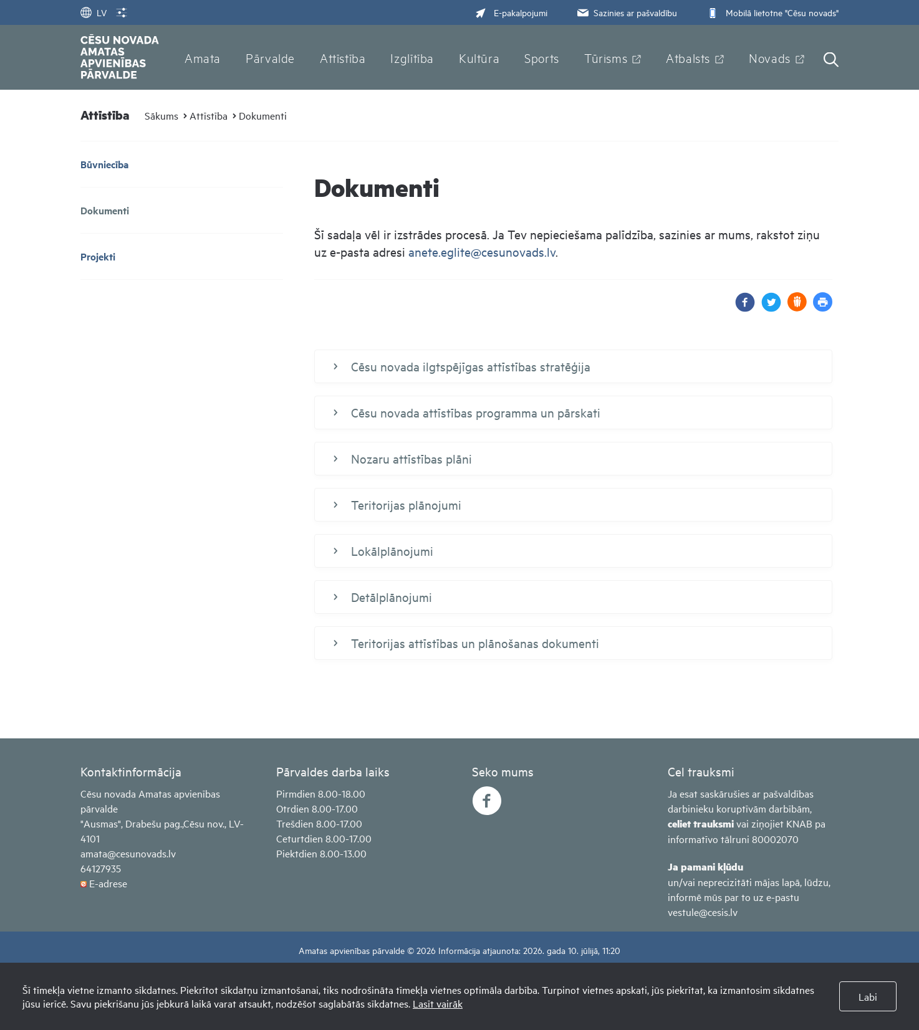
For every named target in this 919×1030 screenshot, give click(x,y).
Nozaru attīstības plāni (403, 458)
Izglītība (412, 57)
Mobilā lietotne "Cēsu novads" (772, 12)
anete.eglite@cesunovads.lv (482, 251)
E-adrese (108, 883)
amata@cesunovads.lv (128, 853)
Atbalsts (688, 57)
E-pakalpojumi (511, 12)
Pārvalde (270, 57)
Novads (770, 57)
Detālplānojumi (383, 597)
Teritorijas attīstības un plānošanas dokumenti (466, 643)
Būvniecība (104, 164)
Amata (203, 57)
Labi (868, 996)
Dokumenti (263, 115)
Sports (541, 57)
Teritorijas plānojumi (397, 504)
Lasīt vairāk (438, 1003)
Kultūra (479, 57)
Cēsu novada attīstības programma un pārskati (467, 412)
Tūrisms (605, 57)
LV (93, 12)
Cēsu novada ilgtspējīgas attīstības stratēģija (462, 366)
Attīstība (343, 57)
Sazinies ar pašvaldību (626, 12)
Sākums (161, 115)
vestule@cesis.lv (703, 911)
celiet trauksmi (701, 823)
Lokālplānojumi (383, 551)
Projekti (97, 256)
